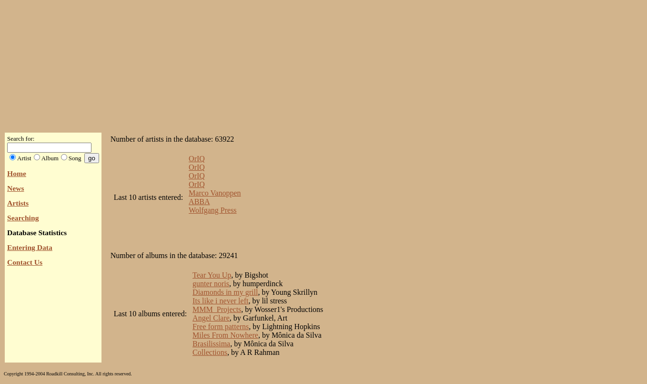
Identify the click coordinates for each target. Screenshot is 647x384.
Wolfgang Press (212, 210)
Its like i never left (220, 301)
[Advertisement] (323, 63)
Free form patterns (220, 326)
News (15, 188)
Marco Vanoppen (215, 193)
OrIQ (197, 159)
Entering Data (29, 247)
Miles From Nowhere (225, 335)
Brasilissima (211, 344)
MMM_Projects (216, 309)
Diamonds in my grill (225, 292)
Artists (18, 203)
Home (16, 173)
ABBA (199, 201)
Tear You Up (211, 275)
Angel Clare (211, 318)
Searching (23, 218)
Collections (209, 352)
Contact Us (24, 262)
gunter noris (210, 284)
